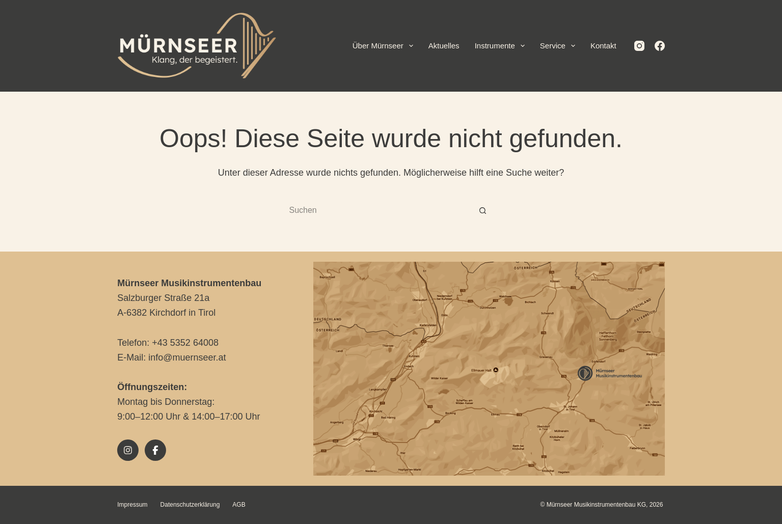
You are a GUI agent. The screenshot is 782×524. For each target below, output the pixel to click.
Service (559, 46)
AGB (238, 504)
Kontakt (603, 45)
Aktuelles (444, 45)
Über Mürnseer (385, 46)
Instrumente (502, 46)
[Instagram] (639, 46)
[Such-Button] (483, 211)
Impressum (132, 504)
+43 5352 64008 (185, 343)
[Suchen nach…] (381, 211)
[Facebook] (660, 46)
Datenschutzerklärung (190, 504)
